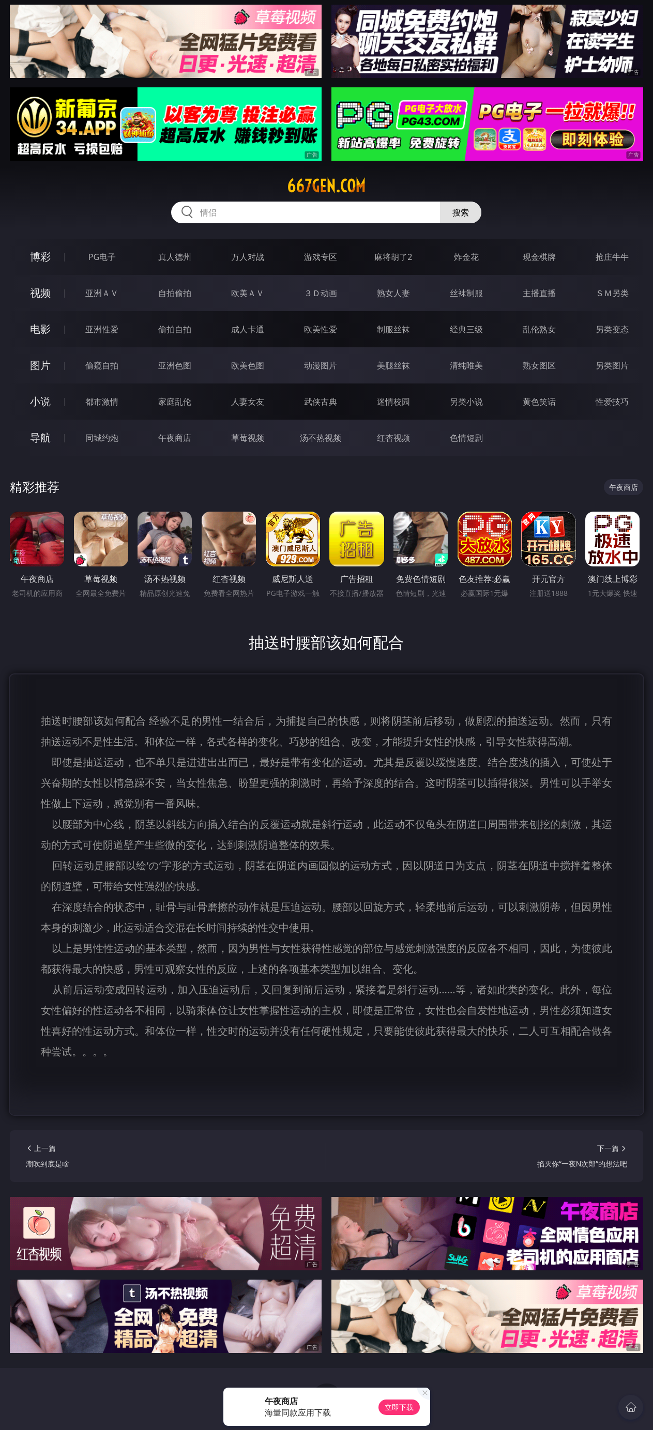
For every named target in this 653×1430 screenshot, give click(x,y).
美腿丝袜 (393, 365)
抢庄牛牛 (612, 257)
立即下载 (399, 1407)
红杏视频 (393, 437)
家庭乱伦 (174, 401)
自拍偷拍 (174, 293)
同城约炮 (101, 437)
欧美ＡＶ (247, 293)
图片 (40, 365)
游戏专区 (320, 257)
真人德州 (174, 257)
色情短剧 (466, 437)
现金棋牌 (539, 257)
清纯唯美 (466, 365)
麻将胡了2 (393, 257)
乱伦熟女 (539, 329)
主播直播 (539, 293)
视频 (40, 293)
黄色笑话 (539, 401)
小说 (40, 401)
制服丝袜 (393, 329)
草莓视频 (247, 437)
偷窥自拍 (101, 365)
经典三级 (466, 329)
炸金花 (466, 257)
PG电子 (102, 257)
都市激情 (101, 401)
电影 (40, 329)
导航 (40, 437)
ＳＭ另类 (612, 293)
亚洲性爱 (101, 329)
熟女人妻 (393, 293)
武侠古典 (320, 401)
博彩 (40, 257)
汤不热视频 (320, 437)
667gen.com (326, 186)
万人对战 (247, 257)
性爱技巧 (612, 401)
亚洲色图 (174, 365)
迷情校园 (393, 401)
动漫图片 (320, 365)
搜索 (460, 212)
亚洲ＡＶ (101, 293)
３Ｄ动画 (320, 293)
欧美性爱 (320, 329)
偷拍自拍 (174, 329)
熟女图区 (539, 365)
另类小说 (466, 401)
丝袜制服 (466, 293)
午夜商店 (174, 437)
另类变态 (612, 329)
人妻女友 (247, 401)
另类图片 (612, 365)
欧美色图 (247, 365)
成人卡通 (247, 329)
